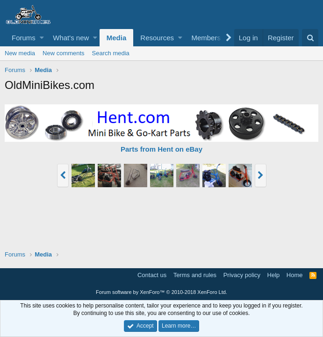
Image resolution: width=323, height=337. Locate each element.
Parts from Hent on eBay (161, 149)
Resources (157, 38)
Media (117, 38)
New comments (64, 53)
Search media (110, 53)
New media (20, 53)
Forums (24, 38)
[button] (41, 37)
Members (206, 38)
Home (295, 274)
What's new (71, 38)
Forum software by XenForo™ (161, 292)
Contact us (151, 274)
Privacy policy (241, 274)
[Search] (310, 37)
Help (273, 274)
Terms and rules (194, 274)
